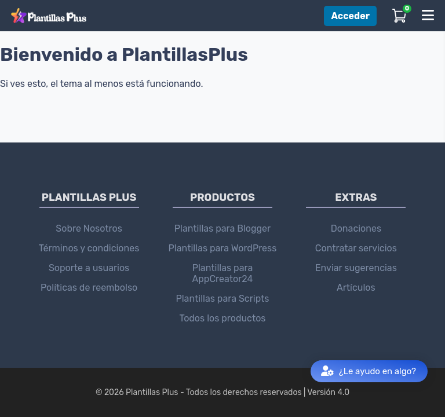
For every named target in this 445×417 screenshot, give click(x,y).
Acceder (350, 15)
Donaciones (356, 228)
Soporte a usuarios (89, 267)
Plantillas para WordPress (223, 248)
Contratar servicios (356, 248)
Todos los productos (222, 318)
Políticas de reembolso (89, 287)
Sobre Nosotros (89, 228)
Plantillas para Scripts (222, 298)
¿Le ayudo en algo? (368, 371)
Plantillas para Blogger (222, 228)
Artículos (356, 287)
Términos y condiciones (89, 248)
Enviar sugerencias (356, 267)
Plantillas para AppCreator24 (222, 273)
